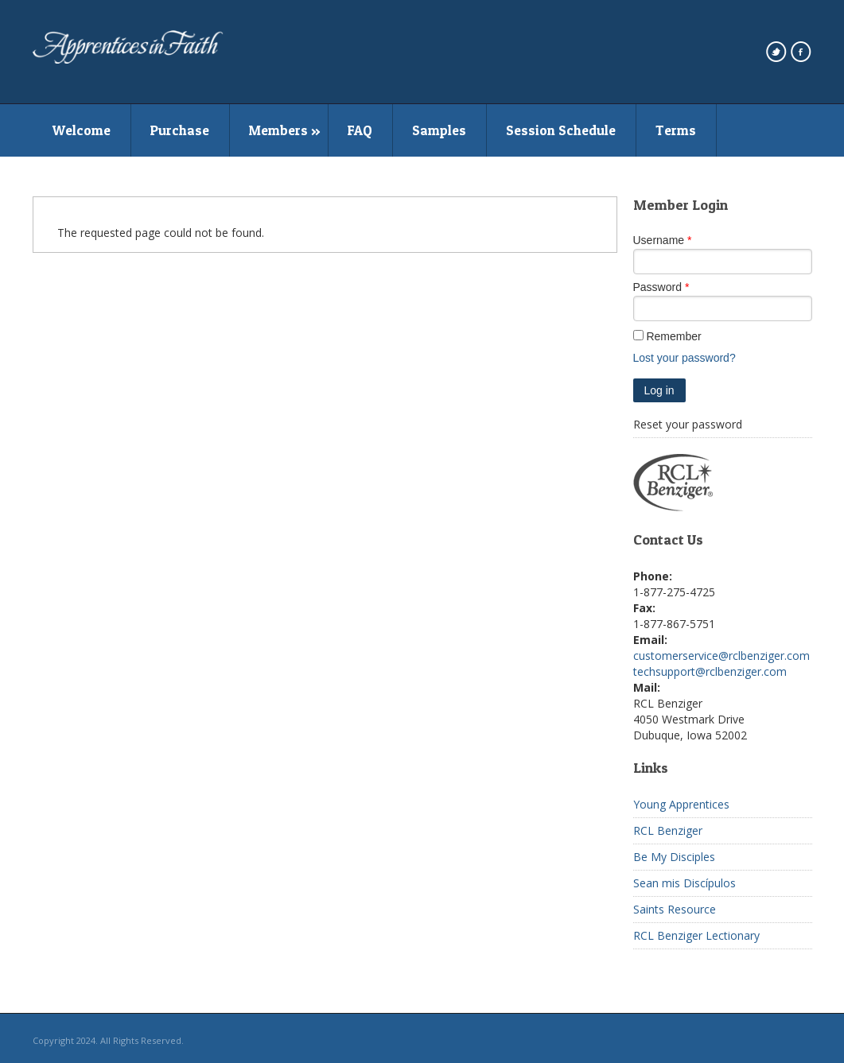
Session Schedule (561, 130)
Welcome (82, 130)
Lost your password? (684, 357)
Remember (673, 336)
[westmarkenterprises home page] (128, 59)
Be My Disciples (674, 856)
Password (657, 287)
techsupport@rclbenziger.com (710, 671)
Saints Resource (674, 909)
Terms (675, 130)
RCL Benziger (667, 830)
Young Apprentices (681, 804)
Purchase (179, 130)
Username (659, 240)
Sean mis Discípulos (684, 882)
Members (278, 130)
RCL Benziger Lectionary (696, 935)
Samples (439, 130)
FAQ (360, 130)
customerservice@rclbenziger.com (721, 655)
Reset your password (687, 424)
